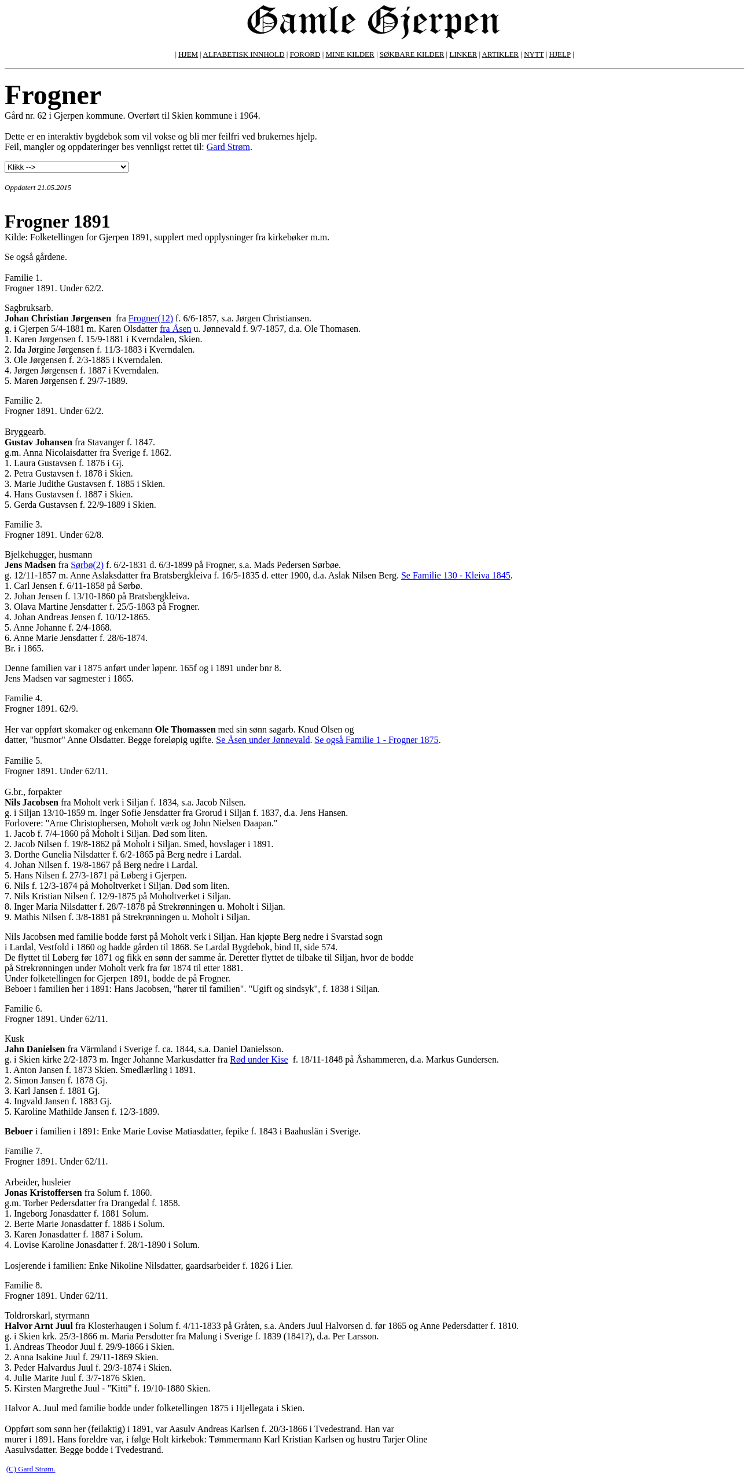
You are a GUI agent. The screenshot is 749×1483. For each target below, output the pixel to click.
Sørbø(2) (87, 565)
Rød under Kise (259, 1059)
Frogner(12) (150, 318)
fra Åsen (176, 329)
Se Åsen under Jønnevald (263, 740)
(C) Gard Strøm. (31, 1468)
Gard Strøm (228, 147)
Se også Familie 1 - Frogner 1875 (376, 740)
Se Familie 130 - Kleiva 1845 (456, 575)
